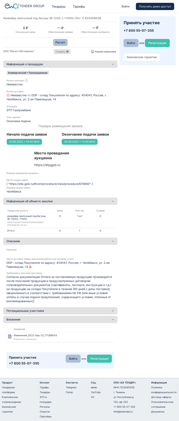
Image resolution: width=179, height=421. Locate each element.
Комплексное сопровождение (11, 399)
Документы (157, 411)
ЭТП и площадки (45, 399)
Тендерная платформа (8, 390)
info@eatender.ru (123, 411)
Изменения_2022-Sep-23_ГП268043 (35, 335)
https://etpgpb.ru (47, 165)
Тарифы (79, 6)
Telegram (71, 387)
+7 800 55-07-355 (124, 406)
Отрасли (45, 411)
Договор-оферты (161, 397)
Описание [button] (60, 241)
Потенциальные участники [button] (60, 310)
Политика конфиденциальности (164, 390)
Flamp (69, 392)
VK (92, 397)
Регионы (45, 406)
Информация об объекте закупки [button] (60, 201)
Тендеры (59, 6)
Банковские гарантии (9, 409)
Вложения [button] (60, 319)
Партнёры (46, 416)
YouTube (96, 392)
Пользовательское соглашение (162, 404)
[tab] (60, 64)
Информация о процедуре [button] (60, 64)
